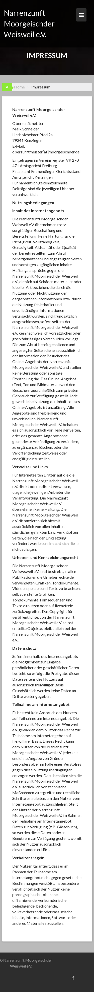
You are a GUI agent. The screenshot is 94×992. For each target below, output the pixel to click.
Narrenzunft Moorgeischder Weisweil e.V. (29, 23)
